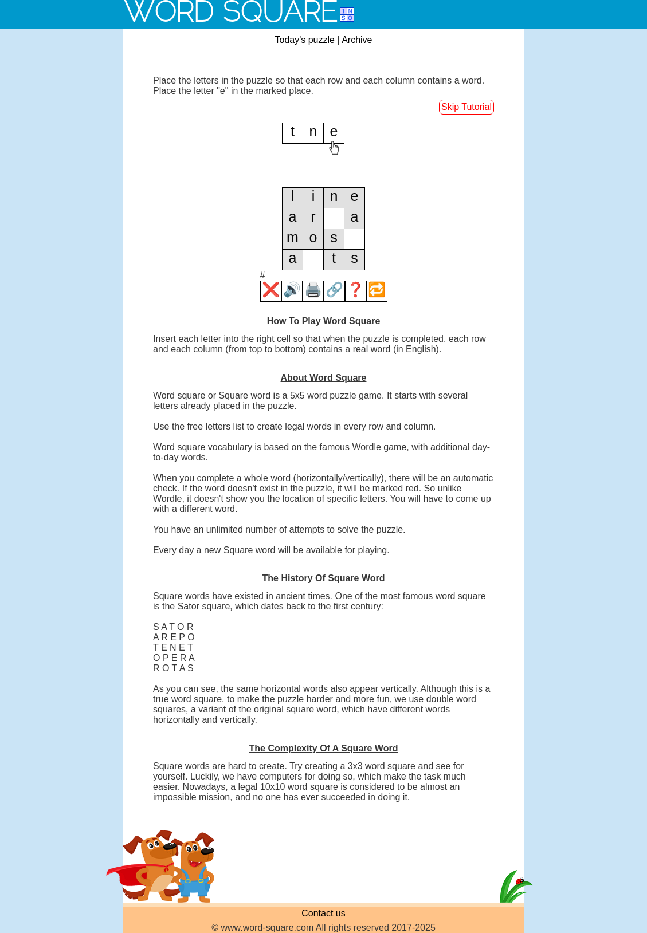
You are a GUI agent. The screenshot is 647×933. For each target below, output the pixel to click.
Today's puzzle (305, 40)
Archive (357, 40)
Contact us (323, 913)
